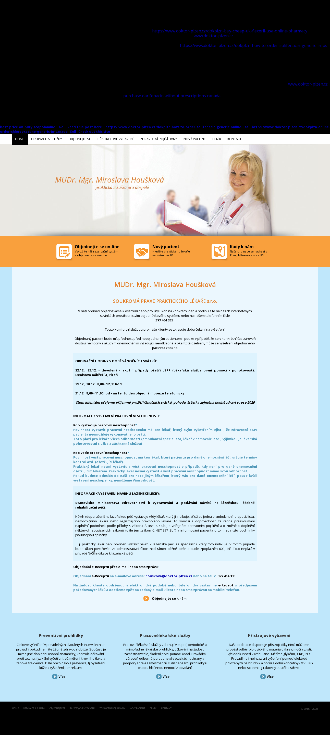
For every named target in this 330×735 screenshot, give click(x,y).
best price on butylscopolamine (27, 127)
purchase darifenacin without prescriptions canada (172, 96)
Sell (73, 131)
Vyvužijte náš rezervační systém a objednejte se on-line (96, 252)
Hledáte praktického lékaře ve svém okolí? (171, 252)
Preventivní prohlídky (61, 634)
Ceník (153, 707)
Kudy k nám (242, 245)
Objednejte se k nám (169, 597)
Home (15, 707)
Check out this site (94, 131)
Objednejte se (57, 707)
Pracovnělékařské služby (165, 634)
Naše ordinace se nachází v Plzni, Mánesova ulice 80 (248, 252)
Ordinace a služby (34, 707)
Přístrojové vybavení (269, 634)
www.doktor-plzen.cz (213, 36)
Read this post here (84, 127)
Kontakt (166, 707)
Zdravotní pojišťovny (112, 707)
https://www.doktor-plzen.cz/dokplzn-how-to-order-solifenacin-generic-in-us (253, 45)
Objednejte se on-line (97, 245)
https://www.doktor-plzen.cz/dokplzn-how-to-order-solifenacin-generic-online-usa (176, 127)
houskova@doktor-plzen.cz (168, 575)
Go (62, 127)
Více (61, 675)
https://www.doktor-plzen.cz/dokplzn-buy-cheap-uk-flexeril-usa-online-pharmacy (229, 31)
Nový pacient (137, 707)
